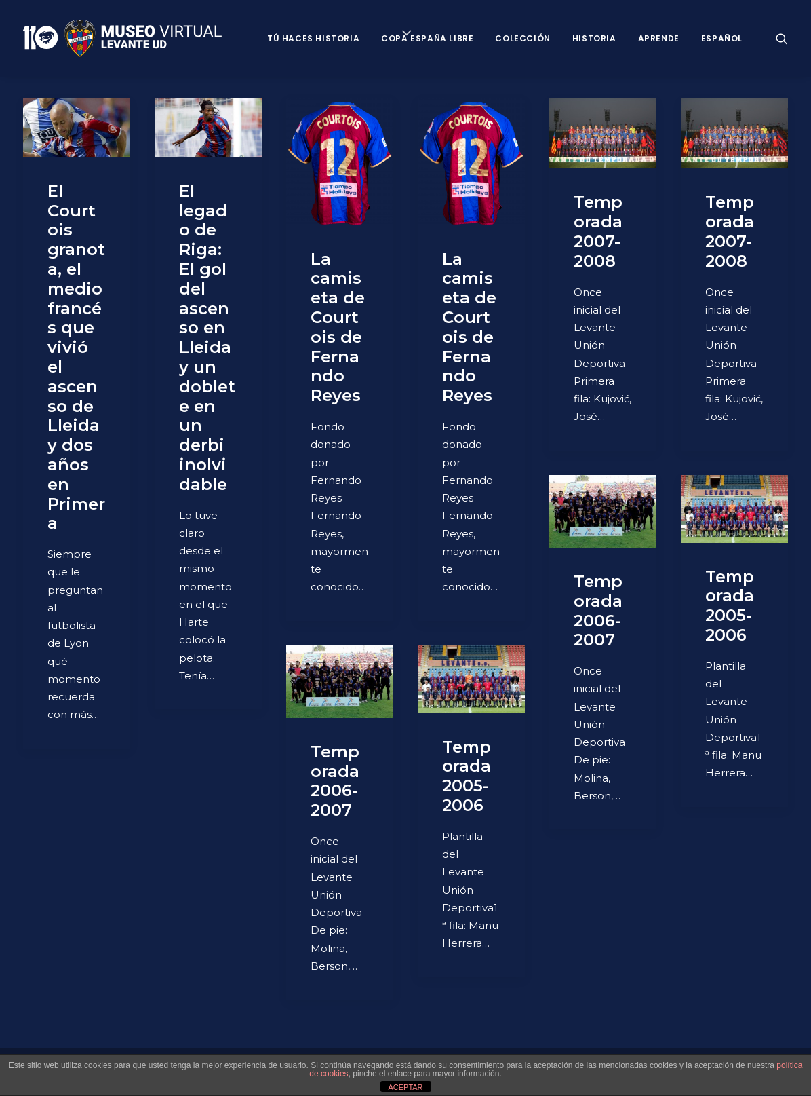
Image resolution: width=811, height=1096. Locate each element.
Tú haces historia (313, 38)
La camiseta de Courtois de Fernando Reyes (338, 327)
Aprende (658, 38)
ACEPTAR (405, 1087)
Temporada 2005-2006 (729, 606)
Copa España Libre (427, 38)
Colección (522, 38)
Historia (594, 38)
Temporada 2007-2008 (598, 231)
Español (722, 38)
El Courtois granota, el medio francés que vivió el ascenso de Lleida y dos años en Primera (76, 357)
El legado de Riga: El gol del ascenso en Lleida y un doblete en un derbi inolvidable (207, 337)
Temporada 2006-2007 (598, 610)
